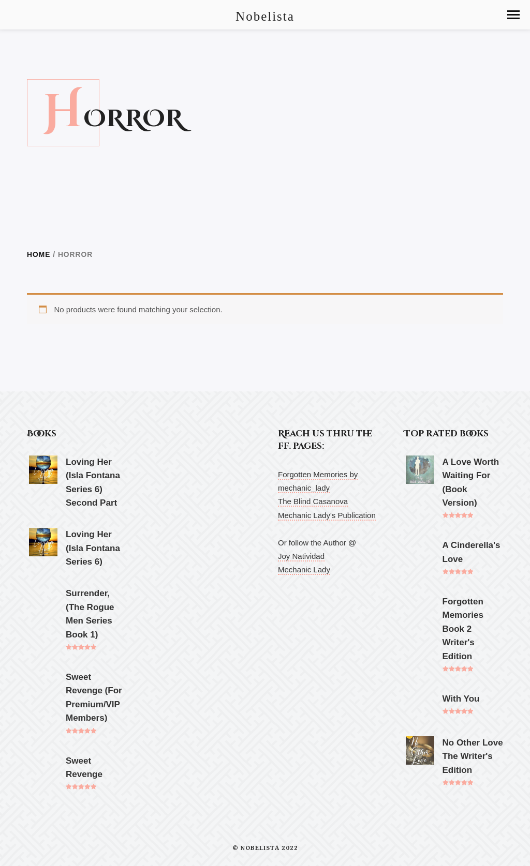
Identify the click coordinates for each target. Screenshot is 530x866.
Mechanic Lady (304, 569)
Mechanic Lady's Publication (327, 515)
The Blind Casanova (313, 501)
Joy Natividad (301, 556)
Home (38, 255)
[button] (513, 14)
